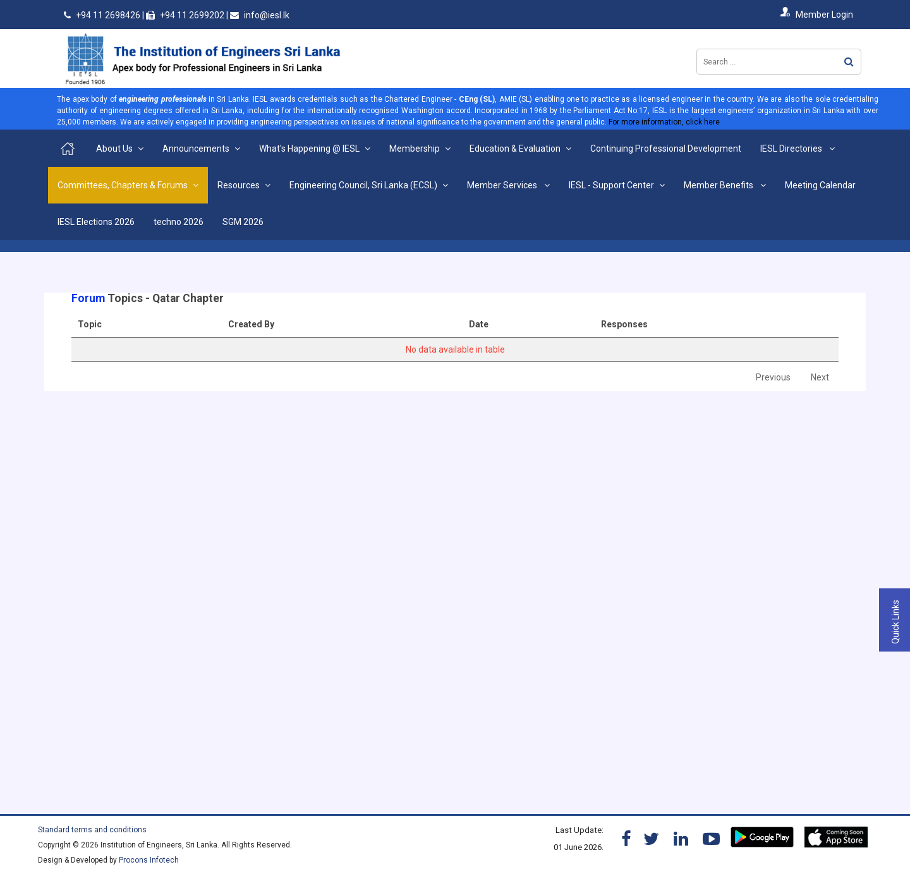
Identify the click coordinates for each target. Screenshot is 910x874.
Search (849, 62)
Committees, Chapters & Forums (123, 185)
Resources (238, 185)
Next (820, 377)
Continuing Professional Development (665, 148)
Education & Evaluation (515, 148)
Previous (773, 377)
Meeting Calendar (820, 185)
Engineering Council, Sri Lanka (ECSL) (363, 185)
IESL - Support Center (611, 185)
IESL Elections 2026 (96, 222)
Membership (414, 148)
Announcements (195, 148)
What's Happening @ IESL (309, 148)
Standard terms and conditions (92, 829)
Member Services (503, 185)
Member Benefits (719, 185)
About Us (114, 148)
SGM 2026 (243, 222)
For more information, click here (664, 122)
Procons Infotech (149, 860)
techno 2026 (178, 222)
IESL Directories (792, 148)
